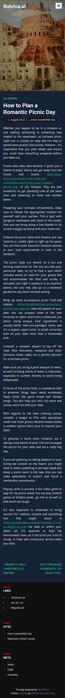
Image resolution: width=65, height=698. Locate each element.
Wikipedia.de (17, 607)
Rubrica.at (14, 6)
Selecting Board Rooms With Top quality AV (51, 568)
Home (10, 664)
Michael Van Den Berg (43, 693)
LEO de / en (17, 602)
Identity (23, 693)
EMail (10, 669)
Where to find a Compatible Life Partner (14, 568)
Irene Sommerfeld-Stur (43, 119)
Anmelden (12, 674)
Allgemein (10, 98)
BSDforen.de (18, 597)
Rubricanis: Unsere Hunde (21, 638)
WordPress (43, 689)
